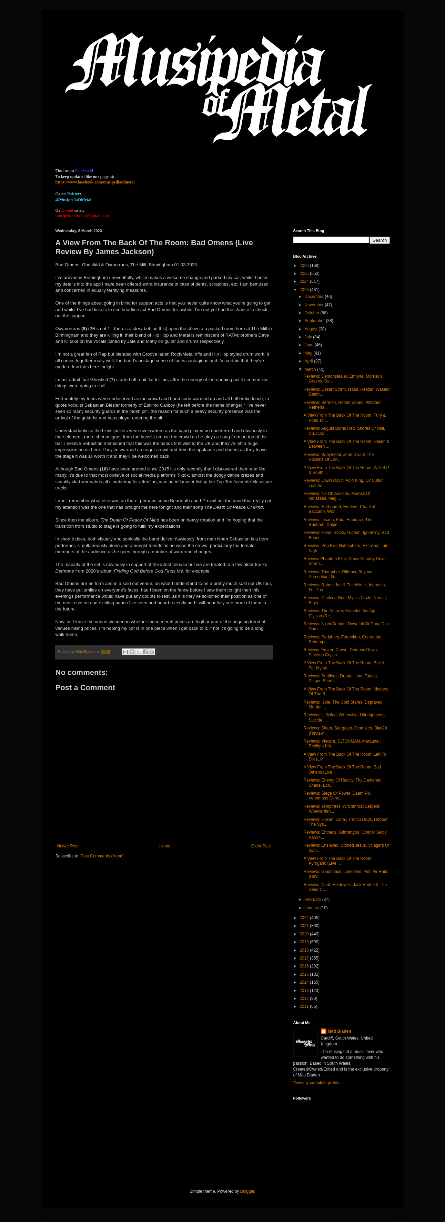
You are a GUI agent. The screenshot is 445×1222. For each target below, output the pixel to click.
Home (164, 846)
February (313, 899)
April (309, 361)
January (312, 907)
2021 (305, 925)
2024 (305, 281)
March (310, 369)
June (309, 344)
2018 (305, 950)
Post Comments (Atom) (102, 856)
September (315, 320)
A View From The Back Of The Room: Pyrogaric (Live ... (337, 861)
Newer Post (68, 846)
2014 (305, 982)
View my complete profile (316, 1082)
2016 (305, 966)
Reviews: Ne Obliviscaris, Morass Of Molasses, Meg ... (336, 496)
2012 (305, 998)
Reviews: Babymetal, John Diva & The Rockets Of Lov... (338, 457)
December (314, 296)
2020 (305, 934)
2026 (305, 265)
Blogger (247, 1191)
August (311, 329)
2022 (305, 917)
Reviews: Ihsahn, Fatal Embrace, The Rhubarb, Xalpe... (337, 522)
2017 (305, 958)
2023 (305, 289)
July (308, 337)
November (314, 304)
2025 (305, 273)
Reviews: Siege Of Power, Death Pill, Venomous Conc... (337, 796)
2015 (305, 974)
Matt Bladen (339, 1031)
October (312, 312)
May (308, 353)
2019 (305, 942)
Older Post (261, 846)
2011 (305, 1006)
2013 (305, 990)
